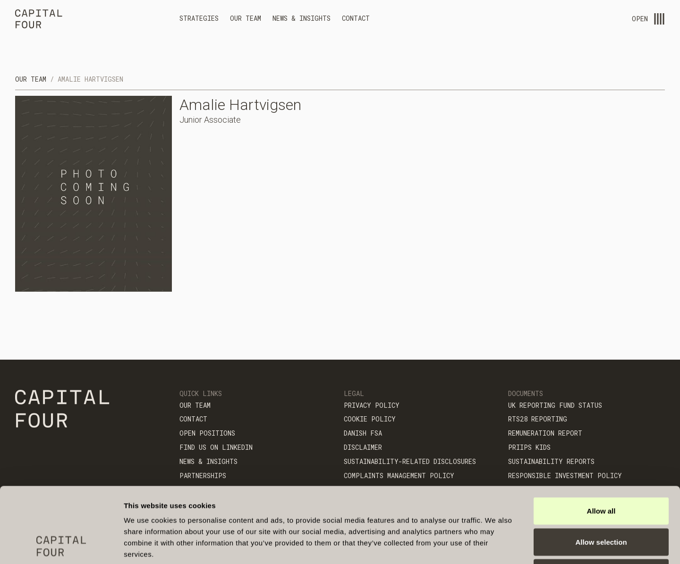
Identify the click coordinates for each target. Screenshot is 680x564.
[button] (199, 20)
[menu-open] (659, 19)
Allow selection (601, 471)
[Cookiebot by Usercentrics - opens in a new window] (61, 546)
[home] (38, 20)
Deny (601, 502)
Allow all (601, 440)
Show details (496, 545)
